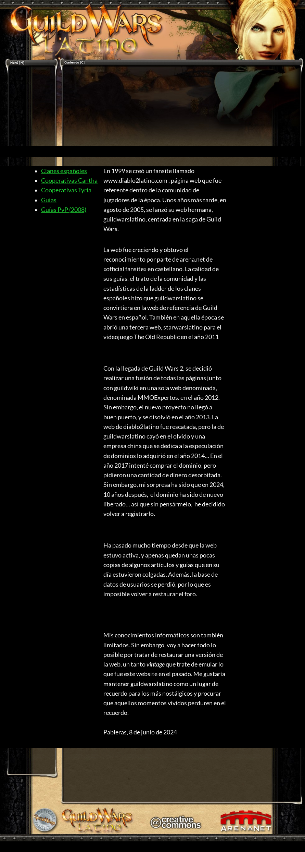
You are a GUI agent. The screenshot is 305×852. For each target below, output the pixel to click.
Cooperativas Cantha (69, 180)
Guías (48, 200)
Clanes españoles (64, 171)
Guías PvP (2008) (63, 209)
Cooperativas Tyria (66, 190)
